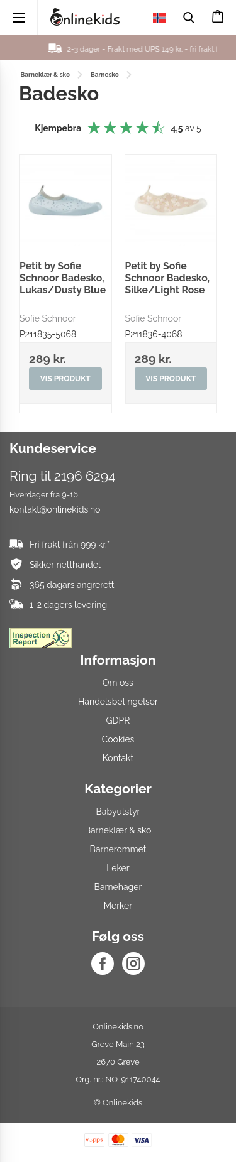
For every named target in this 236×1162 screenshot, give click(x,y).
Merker (118, 906)
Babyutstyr (118, 811)
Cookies (118, 739)
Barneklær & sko (118, 830)
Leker (117, 868)
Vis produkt (65, 378)
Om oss (118, 683)
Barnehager (118, 887)
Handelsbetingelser (118, 702)
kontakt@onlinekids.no (54, 509)
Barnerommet (118, 849)
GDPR (118, 720)
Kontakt (118, 758)
